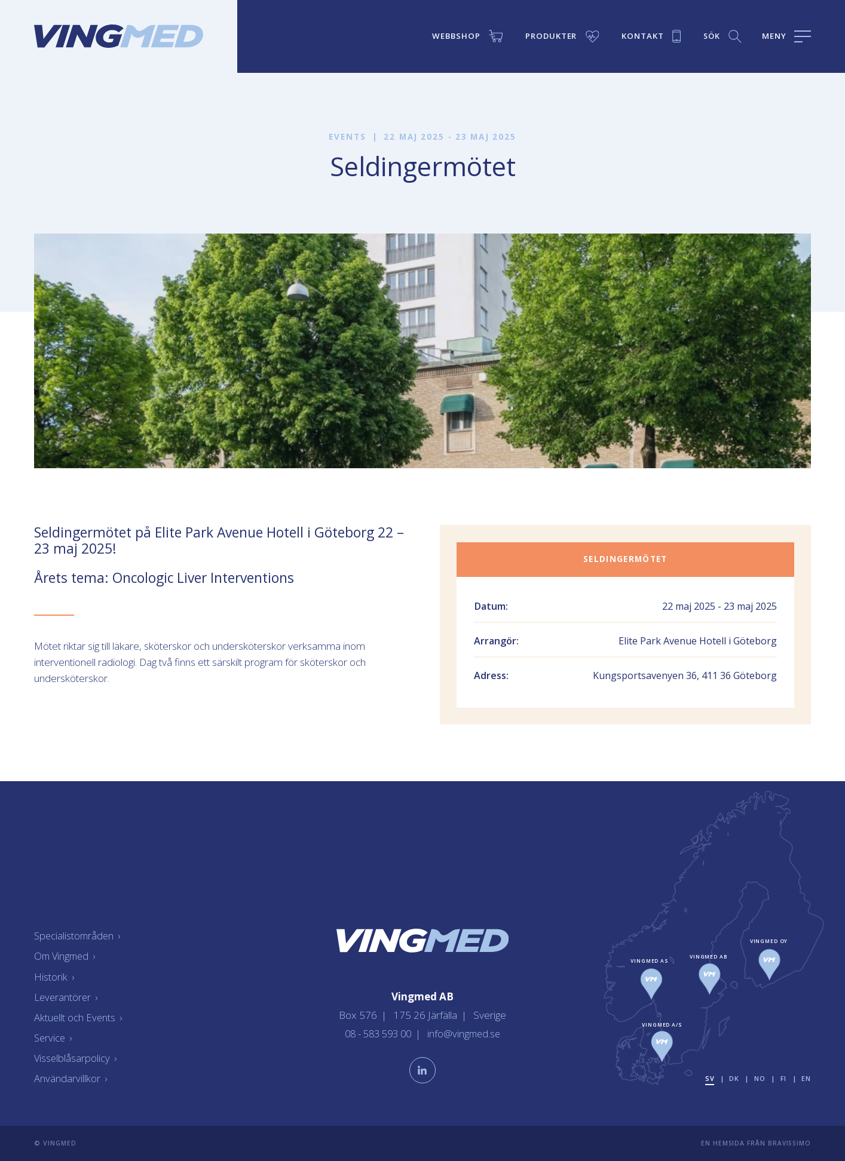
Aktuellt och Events (78, 1017)
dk (733, 1078)
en (806, 1078)
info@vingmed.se (467, 1032)
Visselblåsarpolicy (76, 1058)
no (759, 1078)
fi (783, 1078)
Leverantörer (66, 996)
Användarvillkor (70, 1078)
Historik (54, 976)
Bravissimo (789, 1143)
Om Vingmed (66, 956)
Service (54, 1038)
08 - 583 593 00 (377, 1032)
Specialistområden (78, 935)
